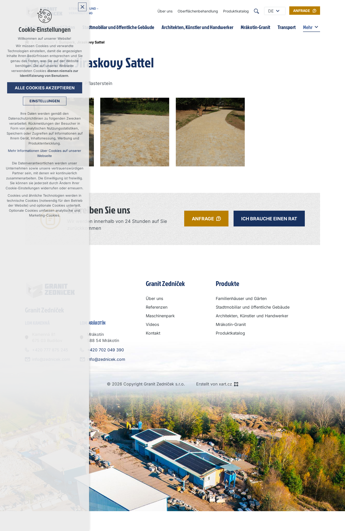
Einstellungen (45, 101)
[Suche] (256, 11)
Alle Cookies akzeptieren (45, 87)
